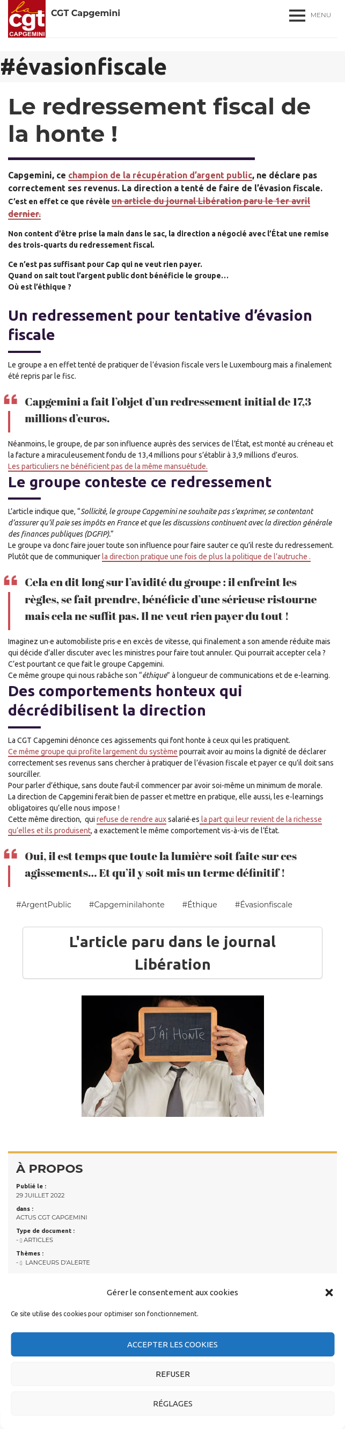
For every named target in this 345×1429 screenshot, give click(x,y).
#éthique (199, 905)
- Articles (34, 1240)
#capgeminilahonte (127, 905)
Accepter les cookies (172, 1344)
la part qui (218, 819)
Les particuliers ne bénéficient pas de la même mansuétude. (108, 466)
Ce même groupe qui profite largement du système (93, 751)
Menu (321, 15)
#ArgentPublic (43, 905)
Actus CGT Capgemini (51, 1217)
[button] (329, 1292)
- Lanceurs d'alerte (53, 1262)
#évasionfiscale (263, 905)
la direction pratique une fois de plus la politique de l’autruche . (206, 556)
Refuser (173, 1374)
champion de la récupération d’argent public (160, 175)
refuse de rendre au (130, 819)
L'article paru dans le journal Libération (172, 952)
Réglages (173, 1403)
